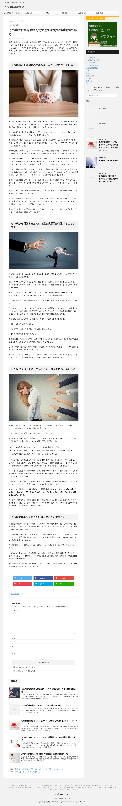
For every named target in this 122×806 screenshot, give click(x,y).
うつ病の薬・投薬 (92, 65)
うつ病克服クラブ (14, 7)
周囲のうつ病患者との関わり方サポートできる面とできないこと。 (39, 769)
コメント (15, 610)
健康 (87, 70)
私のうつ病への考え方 (105, 787)
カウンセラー (29, 13)
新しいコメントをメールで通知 (24, 667)
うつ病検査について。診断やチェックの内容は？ (56, 785)
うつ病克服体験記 (92, 68)
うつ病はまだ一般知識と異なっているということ (24, 785)
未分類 (88, 78)
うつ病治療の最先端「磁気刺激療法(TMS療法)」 (87, 785)
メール (15, 646)
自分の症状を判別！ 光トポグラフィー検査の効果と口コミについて (47, 705)
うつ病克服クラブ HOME (12, 13)
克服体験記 (99, 13)
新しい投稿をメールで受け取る (24, 671)
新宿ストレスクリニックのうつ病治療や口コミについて (80, 787)
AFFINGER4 (81, 802)
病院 (47, 13)
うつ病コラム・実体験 (93, 60)
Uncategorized (91, 57)
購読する (92, 52)
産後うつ (89, 81)
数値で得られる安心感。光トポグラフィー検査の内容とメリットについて (39, 787)
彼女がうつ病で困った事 (108, 161)
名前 (14, 638)
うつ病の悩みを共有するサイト (61, 798)
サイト (14, 654)
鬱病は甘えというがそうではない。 (28, 772)
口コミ (88, 73)
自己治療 (64, 13)
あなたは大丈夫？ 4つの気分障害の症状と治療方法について (44, 754)
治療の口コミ (82, 13)
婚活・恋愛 (90, 76)
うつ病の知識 (15, 594)
